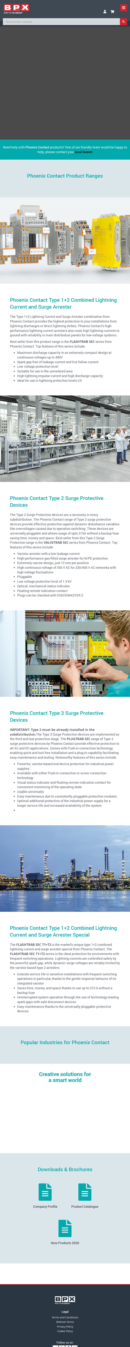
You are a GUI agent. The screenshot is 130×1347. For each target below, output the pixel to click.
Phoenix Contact (37, 147)
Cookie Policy (65, 1331)
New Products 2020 (65, 1232)
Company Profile (45, 1196)
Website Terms (65, 1322)
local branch (83, 152)
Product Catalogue (84, 1196)
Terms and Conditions (65, 1317)
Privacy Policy (65, 1326)
